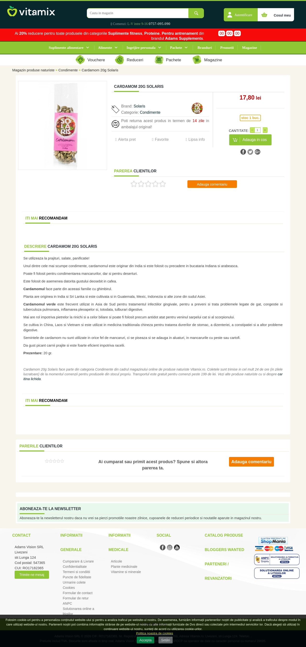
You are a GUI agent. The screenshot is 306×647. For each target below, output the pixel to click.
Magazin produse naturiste (33, 70)
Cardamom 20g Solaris (100, 70)
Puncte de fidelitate (77, 577)
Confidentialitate (75, 566)
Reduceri (135, 59)
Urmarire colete (74, 582)
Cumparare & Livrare (78, 561)
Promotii (227, 48)
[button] (241, 12)
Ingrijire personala (140, 48)
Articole (116, 561)
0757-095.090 (159, 24)
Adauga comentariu (212, 184)
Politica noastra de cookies (154, 633)
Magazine (249, 48)
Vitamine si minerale (126, 572)
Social (164, 535)
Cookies (69, 588)
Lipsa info (196, 139)
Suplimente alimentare (66, 48)
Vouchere (96, 59)
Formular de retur (75, 598)
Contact (21, 535)
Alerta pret (127, 139)
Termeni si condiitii (76, 572)
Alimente (105, 48)
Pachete (176, 48)
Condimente (68, 70)
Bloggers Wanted (224, 550)
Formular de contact (78, 593)
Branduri (204, 48)
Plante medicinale (124, 566)
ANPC (67, 603)
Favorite (162, 139)
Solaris (139, 106)
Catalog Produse (224, 535)
